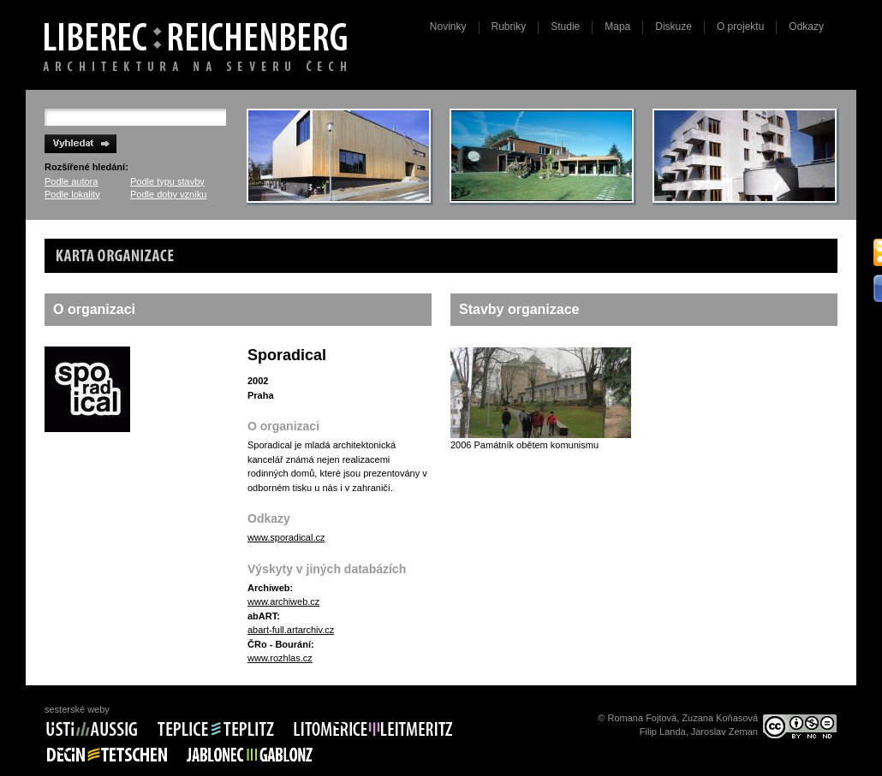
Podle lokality (72, 194)
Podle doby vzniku (168, 194)
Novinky (448, 27)
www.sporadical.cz (286, 537)
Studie (565, 27)
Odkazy (806, 27)
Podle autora (71, 181)
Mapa (617, 27)
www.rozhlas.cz (280, 658)
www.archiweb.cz (283, 601)
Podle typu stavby (167, 181)
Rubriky (509, 27)
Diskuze (673, 27)
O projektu (740, 27)
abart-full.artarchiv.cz (290, 630)
